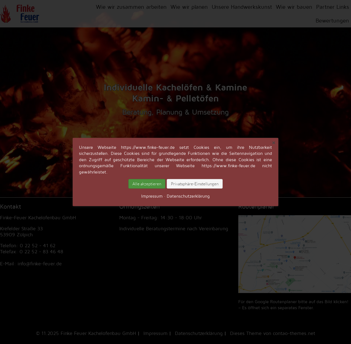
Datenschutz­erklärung (188, 196)
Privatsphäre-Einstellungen (195, 183)
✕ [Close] (273, 143)
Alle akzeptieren (146, 183)
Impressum (152, 196)
